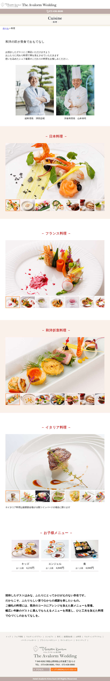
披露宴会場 (68, 637)
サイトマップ (81, 640)
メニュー (106, 5)
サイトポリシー (66, 640)
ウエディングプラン (34, 637)
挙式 (58, 637)
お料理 (78, 637)
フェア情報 (18, 637)
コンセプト (49, 637)
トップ (8, 637)
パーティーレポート (29, 640)
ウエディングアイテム (92, 637)
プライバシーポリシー (48, 640)
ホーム (6, 28)
